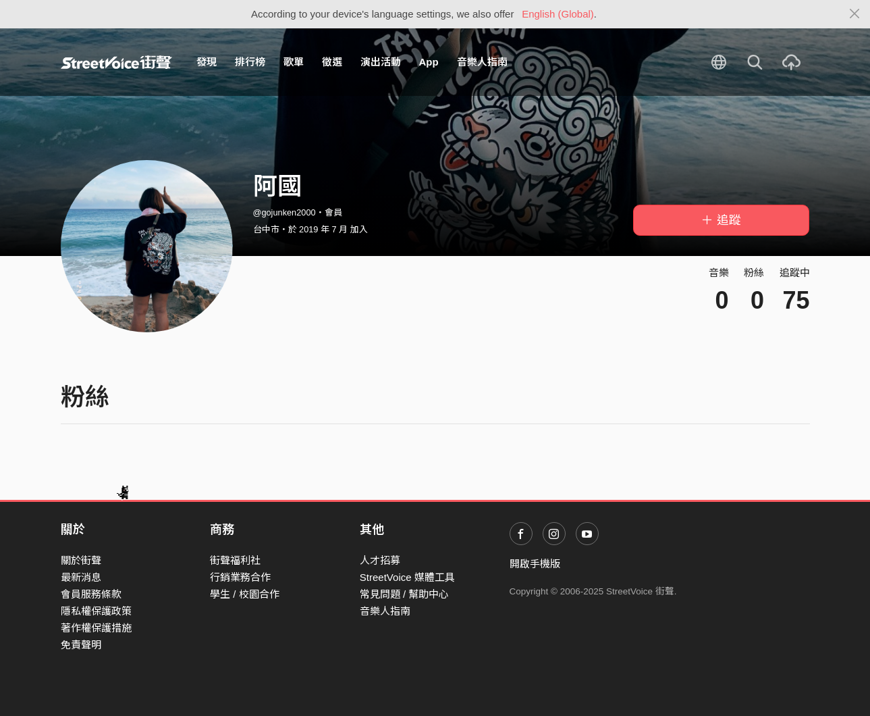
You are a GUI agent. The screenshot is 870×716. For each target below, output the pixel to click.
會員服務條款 (91, 594)
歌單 (293, 62)
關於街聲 (81, 560)
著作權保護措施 (96, 628)
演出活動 (380, 62)
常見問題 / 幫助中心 (405, 594)
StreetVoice (116, 62)
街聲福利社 (235, 560)
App (429, 62)
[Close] (855, 14)
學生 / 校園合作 (244, 594)
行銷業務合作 (240, 577)
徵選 (332, 62)
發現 (206, 62)
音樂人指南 (482, 62)
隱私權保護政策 (96, 611)
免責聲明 (81, 644)
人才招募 (380, 560)
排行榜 (250, 62)
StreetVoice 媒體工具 (407, 577)
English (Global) (558, 14)
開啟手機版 (535, 563)
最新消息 (81, 577)
